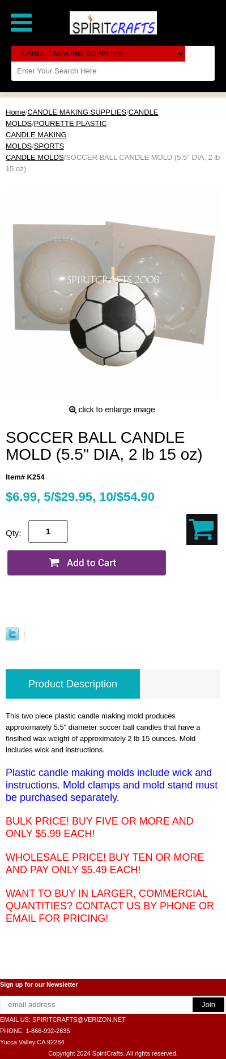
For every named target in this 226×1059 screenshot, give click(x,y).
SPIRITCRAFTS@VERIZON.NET (79, 1019)
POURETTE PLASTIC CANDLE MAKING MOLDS (56, 134)
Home (15, 112)
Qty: (14, 533)
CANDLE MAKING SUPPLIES (76, 112)
